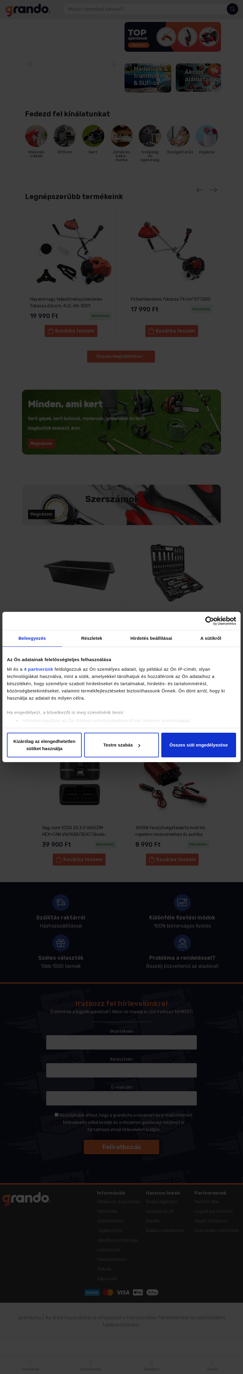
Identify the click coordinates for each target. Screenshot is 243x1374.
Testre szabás (121, 744)
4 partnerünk (38, 669)
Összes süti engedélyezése (198, 744)
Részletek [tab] (91, 638)
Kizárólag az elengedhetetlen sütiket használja (44, 745)
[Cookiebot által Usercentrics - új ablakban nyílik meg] (209, 620)
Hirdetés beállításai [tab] (151, 638)
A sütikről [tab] (210, 638)
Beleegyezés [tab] (32, 638)
